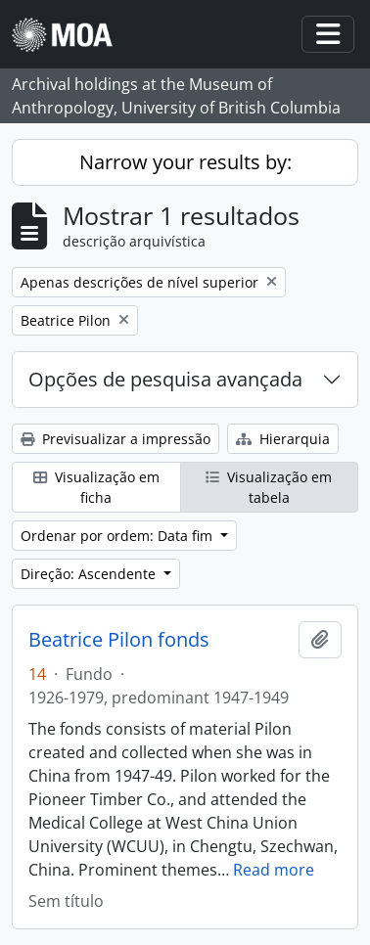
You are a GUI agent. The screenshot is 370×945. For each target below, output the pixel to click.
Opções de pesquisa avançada (165, 379)
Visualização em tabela (269, 487)
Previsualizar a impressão (115, 438)
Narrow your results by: (185, 162)
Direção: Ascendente (90, 573)
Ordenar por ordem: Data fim (118, 535)
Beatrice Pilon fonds (118, 640)
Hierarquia (283, 438)
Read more (273, 869)
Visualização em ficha (96, 487)
